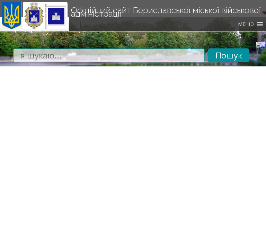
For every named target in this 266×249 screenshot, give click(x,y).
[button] (246, 24)
